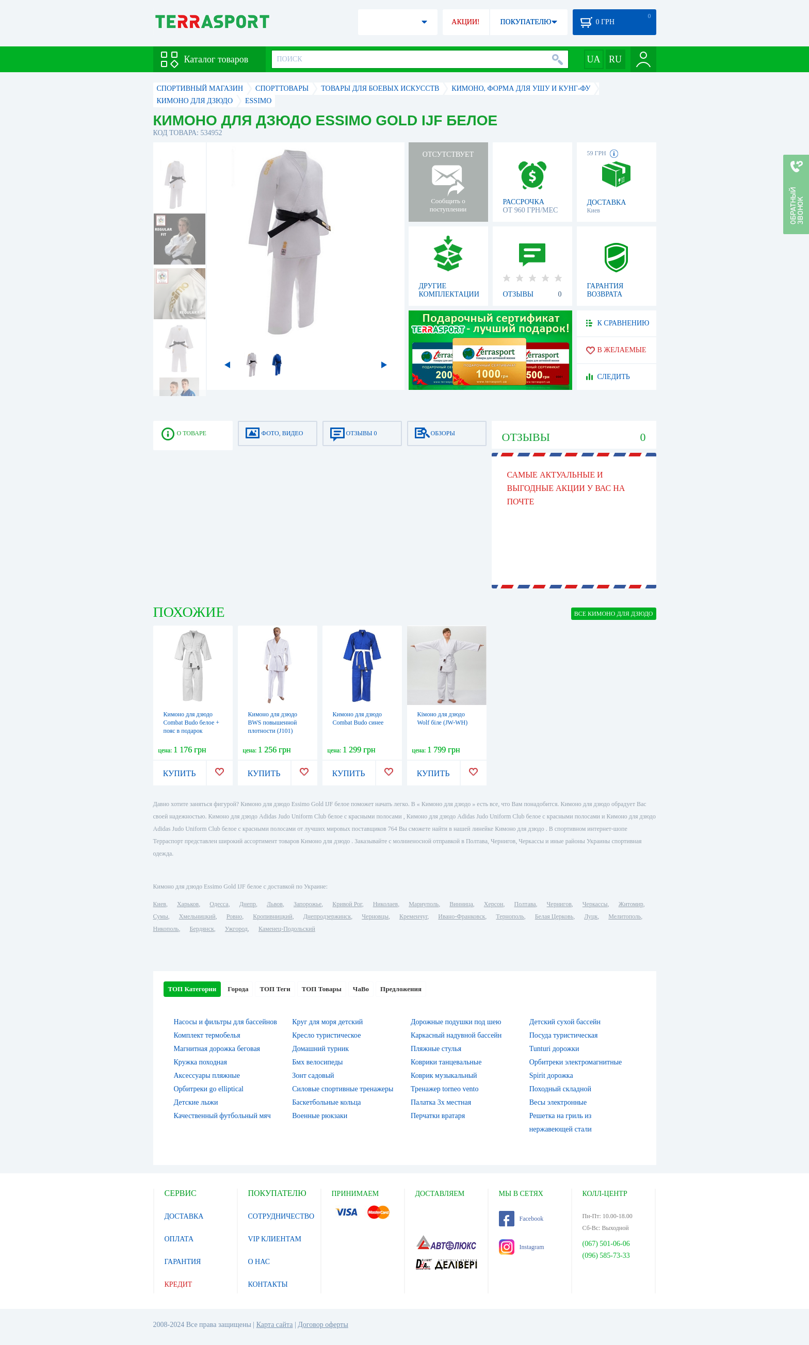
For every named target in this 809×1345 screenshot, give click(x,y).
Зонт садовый (313, 1075)
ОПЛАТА (179, 1239)
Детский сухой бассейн (565, 1022)
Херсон (494, 904)
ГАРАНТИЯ (183, 1262)
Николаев (385, 904)
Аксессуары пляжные (207, 1075)
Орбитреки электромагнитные (575, 1062)
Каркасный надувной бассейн (456, 1035)
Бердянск (202, 928)
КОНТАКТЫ (268, 1284)
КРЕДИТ (178, 1284)
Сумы (160, 916)
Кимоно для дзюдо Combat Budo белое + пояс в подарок (192, 722)
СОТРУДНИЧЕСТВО (281, 1216)
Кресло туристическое (326, 1035)
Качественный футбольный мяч (222, 1116)
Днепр (247, 904)
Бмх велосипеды (317, 1062)
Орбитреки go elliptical (209, 1089)
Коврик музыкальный (444, 1075)
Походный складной (560, 1089)
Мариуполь (424, 904)
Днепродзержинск (327, 916)
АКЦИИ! (465, 22)
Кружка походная (200, 1062)
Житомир (631, 904)
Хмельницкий (197, 916)
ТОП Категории (192, 989)
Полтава (525, 904)
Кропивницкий (272, 916)
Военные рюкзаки (319, 1116)
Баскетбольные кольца (326, 1102)
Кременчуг (413, 916)
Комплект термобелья (207, 1035)
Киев (159, 904)
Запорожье (307, 904)
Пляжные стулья (436, 1049)
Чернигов (559, 904)
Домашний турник (320, 1049)
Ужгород (236, 928)
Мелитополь (624, 916)
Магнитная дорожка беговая (217, 1049)
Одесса (218, 904)
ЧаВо (361, 989)
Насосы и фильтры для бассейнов (225, 1022)
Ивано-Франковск (461, 916)
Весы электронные (558, 1102)
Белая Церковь (554, 916)
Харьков (188, 904)
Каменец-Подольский (286, 928)
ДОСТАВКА (184, 1216)
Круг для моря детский (327, 1022)
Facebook (521, 1218)
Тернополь (510, 916)
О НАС (259, 1262)
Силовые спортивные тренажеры (342, 1089)
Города (238, 989)
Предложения (401, 989)
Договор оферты (323, 1324)
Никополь (166, 928)
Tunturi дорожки (554, 1049)
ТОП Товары (322, 989)
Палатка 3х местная (441, 1102)
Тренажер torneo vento (445, 1089)
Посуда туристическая (563, 1035)
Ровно (234, 916)
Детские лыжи (196, 1102)
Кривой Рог (347, 904)
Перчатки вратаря (438, 1116)
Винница (461, 904)
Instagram (521, 1247)
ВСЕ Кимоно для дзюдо (613, 613)
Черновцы (375, 916)
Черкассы (595, 904)
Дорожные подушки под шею (456, 1022)
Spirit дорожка (551, 1075)
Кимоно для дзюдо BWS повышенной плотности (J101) (273, 722)
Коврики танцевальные (446, 1062)
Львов (275, 904)
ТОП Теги (275, 989)
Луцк (590, 916)
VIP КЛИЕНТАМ (275, 1239)
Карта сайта (274, 1324)
